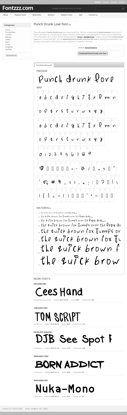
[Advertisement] (17, 77)
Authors (51, 15)
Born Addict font (41, 356)
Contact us (93, 15)
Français (106, 2)
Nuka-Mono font (41, 380)
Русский (114, 2)
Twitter (45, 409)
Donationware (91, 48)
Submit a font (66, 15)
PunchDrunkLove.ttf (44, 65)
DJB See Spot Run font (43, 332)
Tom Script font (41, 308)
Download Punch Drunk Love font (92, 53)
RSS (40, 409)
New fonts (37, 15)
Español (122, 2)
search (123, 8)
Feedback (34, 409)
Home (5, 15)
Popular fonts (20, 15)
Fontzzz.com (17, 8)
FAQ (80, 15)
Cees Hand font (40, 284)
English (98, 2)
